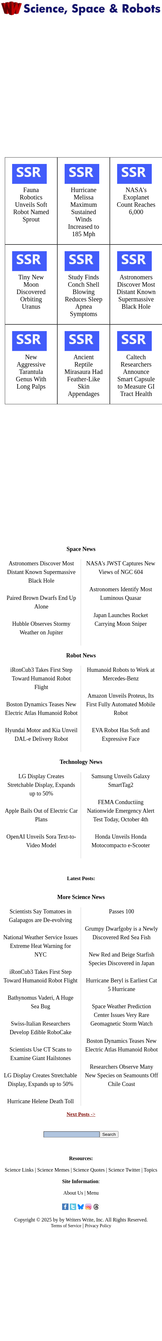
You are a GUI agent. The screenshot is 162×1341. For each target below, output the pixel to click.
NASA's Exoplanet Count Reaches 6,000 (136, 200)
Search (109, 1134)
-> (81, 1114)
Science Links (19, 1170)
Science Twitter (124, 1170)
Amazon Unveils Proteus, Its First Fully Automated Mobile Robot (120, 704)
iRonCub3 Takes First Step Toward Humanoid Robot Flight (41, 678)
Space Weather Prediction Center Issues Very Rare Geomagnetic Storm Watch (121, 1015)
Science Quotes (89, 1170)
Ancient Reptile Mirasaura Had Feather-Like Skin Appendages (83, 375)
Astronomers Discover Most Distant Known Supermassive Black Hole (136, 292)
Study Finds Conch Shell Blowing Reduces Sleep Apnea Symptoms (83, 295)
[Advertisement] (76, 86)
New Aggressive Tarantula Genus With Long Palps (31, 371)
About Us (73, 1193)
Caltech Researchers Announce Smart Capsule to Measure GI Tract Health (136, 375)
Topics (150, 1170)
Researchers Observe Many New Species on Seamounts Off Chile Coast (121, 1075)
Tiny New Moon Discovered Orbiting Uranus (31, 292)
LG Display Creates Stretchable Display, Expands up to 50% (41, 785)
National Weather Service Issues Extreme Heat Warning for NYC (40, 946)
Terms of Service (66, 1225)
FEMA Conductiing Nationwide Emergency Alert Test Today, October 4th (121, 811)
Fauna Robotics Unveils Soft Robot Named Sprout (31, 204)
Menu (93, 1193)
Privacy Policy (98, 1225)
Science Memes (53, 1170)
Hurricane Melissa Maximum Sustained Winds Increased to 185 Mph (83, 211)
